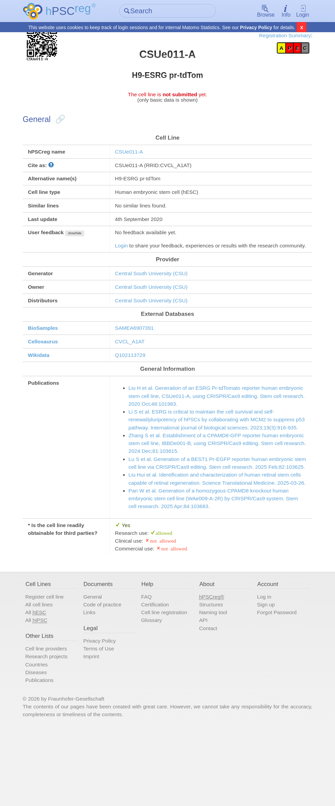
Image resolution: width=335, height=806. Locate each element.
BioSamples (49, 355)
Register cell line (51, 665)
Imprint (95, 729)
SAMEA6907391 (138, 355)
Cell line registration (166, 682)
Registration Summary (278, 36)
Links (93, 682)
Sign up (263, 673)
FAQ (147, 665)
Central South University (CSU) (155, 297)
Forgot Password (275, 682)
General (96, 665)
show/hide (83, 246)
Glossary (153, 690)
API (202, 690)
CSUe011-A (132, 159)
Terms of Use (103, 721)
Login (297, 11)
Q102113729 (133, 384)
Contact (207, 699)
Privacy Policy (256, 28)
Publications (46, 754)
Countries (43, 737)
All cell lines (45, 673)
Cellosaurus (49, 369)
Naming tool (213, 682)
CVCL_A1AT (133, 369)
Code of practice (107, 673)
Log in (261, 665)
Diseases (42, 746)
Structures (210, 673)
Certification (157, 673)
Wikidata (44, 384)
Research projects (53, 729)
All (42, 682)
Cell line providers (53, 721)
